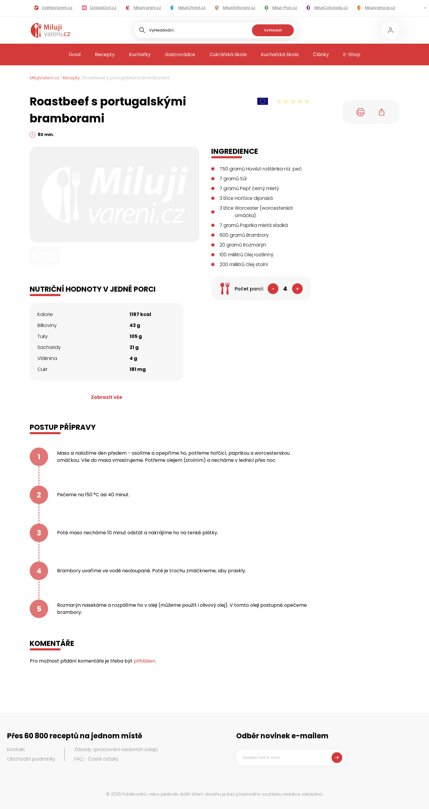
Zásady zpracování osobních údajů (116, 749)
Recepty (105, 54)
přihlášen (144, 661)
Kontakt (16, 749)
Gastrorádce (180, 54)
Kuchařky (140, 54)
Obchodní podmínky (31, 759)
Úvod (75, 54)
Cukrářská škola (228, 54)
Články (321, 54)
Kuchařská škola (280, 54)
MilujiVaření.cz (44, 78)
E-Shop (351, 54)
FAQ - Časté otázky (96, 759)
